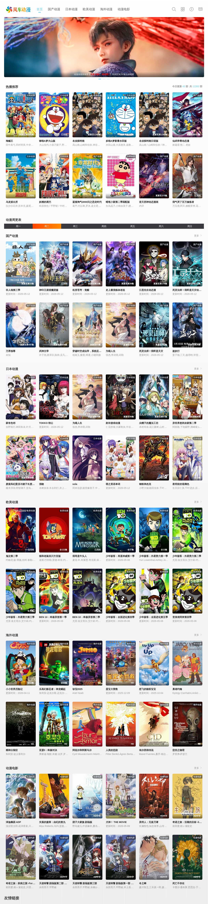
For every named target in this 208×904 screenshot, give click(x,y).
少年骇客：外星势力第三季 (20, 617)
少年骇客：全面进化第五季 (153, 617)
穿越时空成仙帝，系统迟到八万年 (90, 351)
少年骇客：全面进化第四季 (120, 617)
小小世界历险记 (14, 689)
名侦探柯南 (78, 141)
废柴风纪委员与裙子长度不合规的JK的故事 (29, 484)
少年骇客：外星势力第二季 (186, 556)
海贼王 (9, 141)
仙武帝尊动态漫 (180, 141)
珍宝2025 (77, 689)
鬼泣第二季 (12, 556)
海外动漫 (106, 9)
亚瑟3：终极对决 (48, 750)
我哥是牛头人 (79, 556)
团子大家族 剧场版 (82, 822)
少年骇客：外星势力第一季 (153, 556)
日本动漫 (71, 9)
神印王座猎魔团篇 (48, 290)
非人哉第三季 (13, 290)
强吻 (41, 484)
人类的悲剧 (112, 750)
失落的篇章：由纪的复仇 (52, 822)
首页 (40, 9)
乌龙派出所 (12, 202)
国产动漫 (54, 9)
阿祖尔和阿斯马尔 (82, 750)
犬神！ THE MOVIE (116, 822)
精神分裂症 (12, 750)
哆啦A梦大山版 (47, 141)
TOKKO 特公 (46, 423)
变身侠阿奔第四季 (182, 617)
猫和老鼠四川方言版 (50, 556)
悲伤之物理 (178, 750)
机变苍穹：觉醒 (80, 290)
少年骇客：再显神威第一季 (120, 556)
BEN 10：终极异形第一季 (53, 617)
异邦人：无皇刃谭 (148, 822)
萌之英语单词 (113, 484)
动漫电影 (124, 9)
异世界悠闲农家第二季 (184, 423)
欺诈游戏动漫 (113, 423)
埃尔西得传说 (146, 750)
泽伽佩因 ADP (13, 822)
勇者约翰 (177, 689)
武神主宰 (44, 351)
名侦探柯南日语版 (148, 141)
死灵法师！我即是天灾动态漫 (188, 290)
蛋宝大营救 (112, 689)
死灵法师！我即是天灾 (151, 351)
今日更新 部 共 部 (187, 86)
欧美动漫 (89, 9)
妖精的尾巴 (45, 202)
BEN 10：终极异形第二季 (86, 617)
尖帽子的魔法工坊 (148, 423)
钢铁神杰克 (145, 484)
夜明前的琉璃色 (180, 484)
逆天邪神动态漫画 (148, 202)
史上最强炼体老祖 (115, 290)
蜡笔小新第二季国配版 (118, 202)
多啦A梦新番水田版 (116, 141)
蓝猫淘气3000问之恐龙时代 (87, 202)
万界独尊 (10, 351)
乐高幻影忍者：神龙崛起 (52, 689)
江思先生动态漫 (147, 290)
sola (74, 484)
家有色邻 (10, 423)
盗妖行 (176, 351)
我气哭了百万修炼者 (183, 202)
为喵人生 (110, 351)
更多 (198, 235)
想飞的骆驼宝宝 (147, 689)
